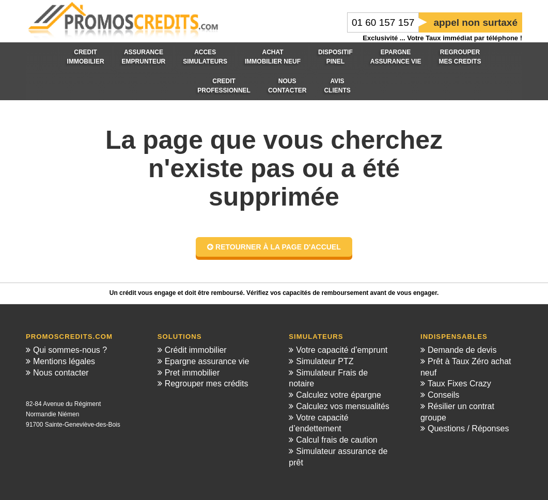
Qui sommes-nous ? (70, 350)
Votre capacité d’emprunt (341, 350)
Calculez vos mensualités (342, 406)
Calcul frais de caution (336, 439)
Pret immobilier (192, 372)
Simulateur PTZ (324, 361)
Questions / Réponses (468, 428)
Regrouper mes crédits (206, 383)
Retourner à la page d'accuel (274, 247)
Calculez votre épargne (338, 394)
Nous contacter (61, 372)
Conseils (443, 394)
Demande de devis (462, 350)
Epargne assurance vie (207, 361)
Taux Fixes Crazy (459, 383)
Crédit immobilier (196, 350)
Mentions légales (64, 361)
